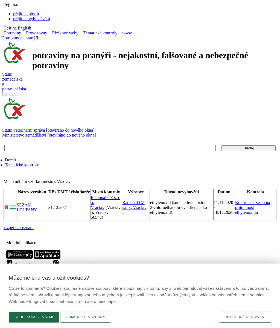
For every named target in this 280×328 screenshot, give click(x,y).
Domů (10, 160)
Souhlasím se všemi (33, 317)
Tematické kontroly (22, 164)
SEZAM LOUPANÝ (27, 207)
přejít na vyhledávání (31, 18)
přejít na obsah (26, 13)
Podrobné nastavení (245, 317)
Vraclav (97, 207)
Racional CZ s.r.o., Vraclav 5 (134, 207)
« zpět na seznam (19, 227)
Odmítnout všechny (85, 317)
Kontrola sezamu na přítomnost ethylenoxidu (252, 207)
